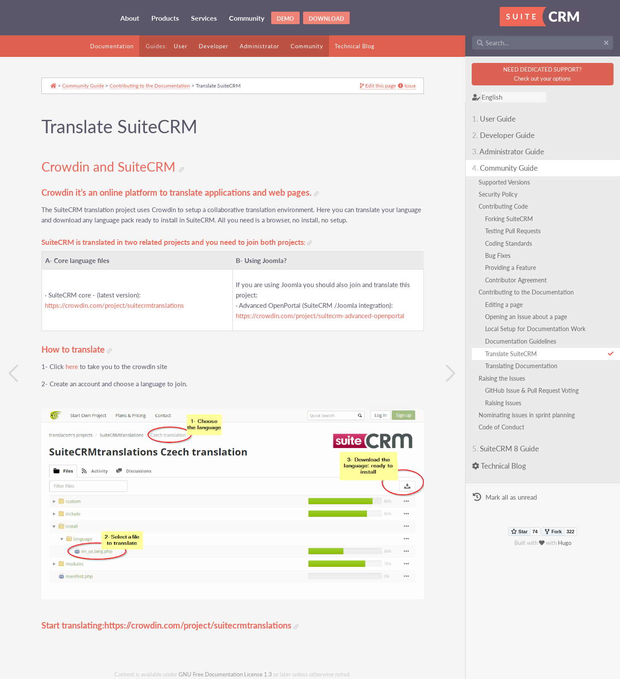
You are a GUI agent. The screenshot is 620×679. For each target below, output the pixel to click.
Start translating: (72, 625)
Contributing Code (503, 206)
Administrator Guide (508, 151)
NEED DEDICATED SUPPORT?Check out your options (542, 74)
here (72, 366)
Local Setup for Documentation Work (535, 328)
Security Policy (498, 194)
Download (326, 18)
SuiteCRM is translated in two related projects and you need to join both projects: (176, 242)
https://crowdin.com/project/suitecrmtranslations (114, 305)
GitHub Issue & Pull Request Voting (532, 390)
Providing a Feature (510, 267)
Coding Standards (508, 243)
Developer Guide (503, 135)
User (181, 46)
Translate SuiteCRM (549, 353)
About (129, 18)
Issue (407, 86)
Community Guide (505, 167)
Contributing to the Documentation (526, 292)
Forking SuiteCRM (509, 218)
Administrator (259, 46)
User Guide (494, 118)
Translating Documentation (521, 365)
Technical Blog (355, 46)
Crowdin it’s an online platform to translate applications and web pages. (180, 192)
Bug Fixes (497, 255)
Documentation (112, 46)
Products (165, 18)
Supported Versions (504, 182)
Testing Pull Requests (513, 231)
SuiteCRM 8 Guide (505, 448)
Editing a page (504, 304)
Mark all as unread (505, 497)
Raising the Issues (502, 378)
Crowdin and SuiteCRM (112, 167)
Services (204, 18)
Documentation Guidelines (520, 341)
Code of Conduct (501, 427)
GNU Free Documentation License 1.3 (225, 674)
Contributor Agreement (516, 280)
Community (246, 18)
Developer (214, 46)
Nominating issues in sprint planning (527, 415)
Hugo (564, 542)
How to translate (76, 349)
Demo (285, 18)
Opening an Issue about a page (526, 316)
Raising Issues (503, 403)
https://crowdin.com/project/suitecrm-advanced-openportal (320, 315)
